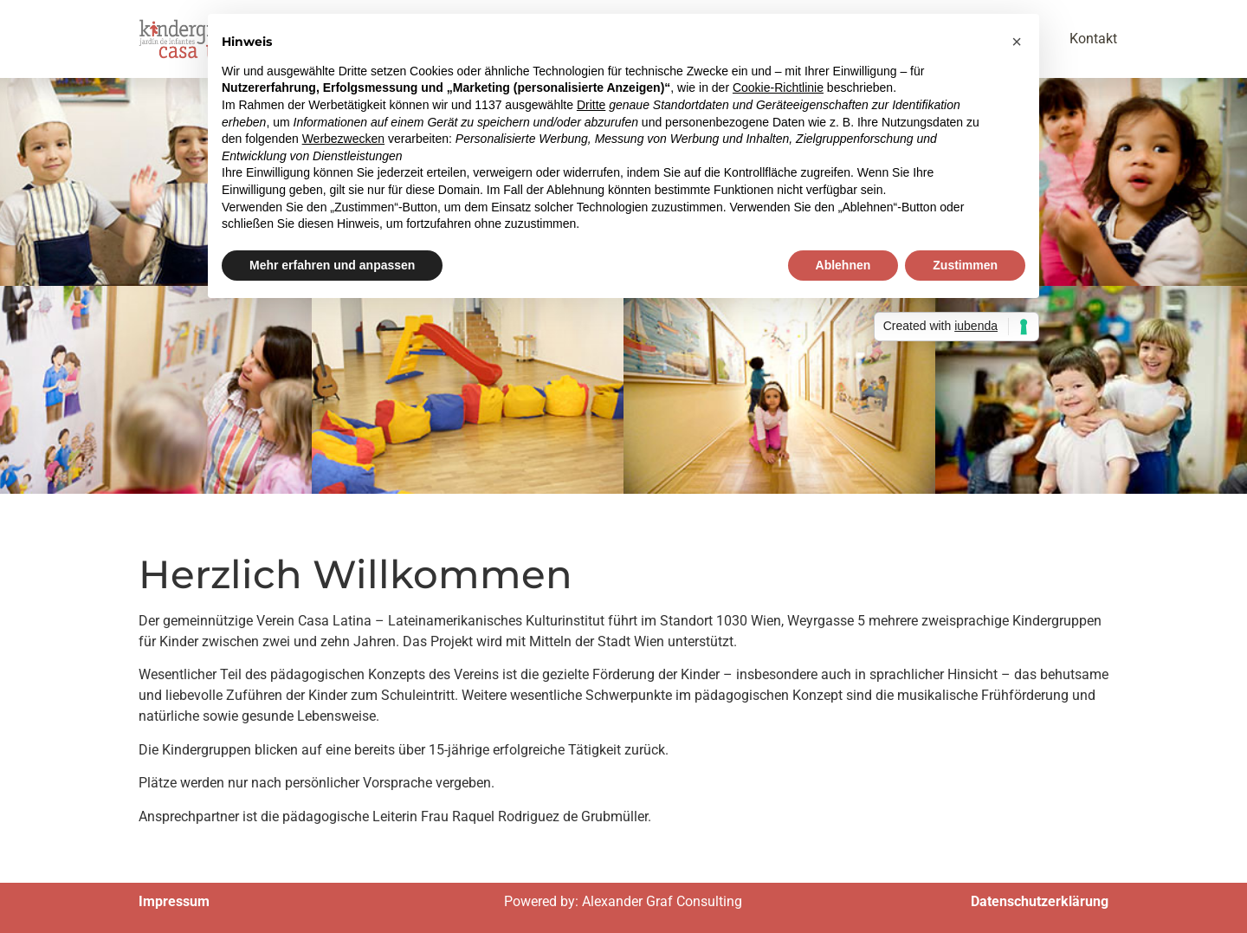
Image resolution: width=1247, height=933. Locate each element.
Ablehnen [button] (843, 265)
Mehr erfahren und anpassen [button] (332, 265)
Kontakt (1093, 38)
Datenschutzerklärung (1039, 901)
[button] (1017, 41)
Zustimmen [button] (965, 265)
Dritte (591, 105)
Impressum (174, 901)
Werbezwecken (343, 139)
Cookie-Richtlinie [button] (778, 87)
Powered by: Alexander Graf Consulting (623, 901)
